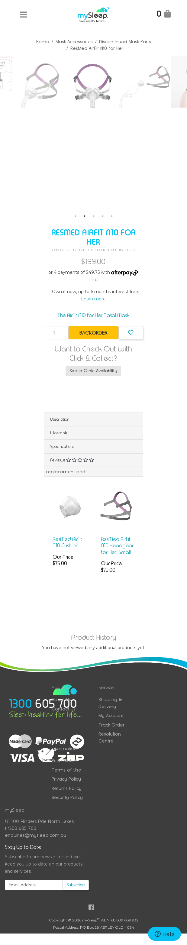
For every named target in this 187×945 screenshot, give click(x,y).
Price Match (64, 760)
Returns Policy (67, 788)
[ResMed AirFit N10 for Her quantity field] (56, 332)
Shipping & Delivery (110, 703)
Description (59, 419)
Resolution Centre (109, 737)
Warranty (59, 432)
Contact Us (64, 708)
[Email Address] (34, 885)
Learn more (93, 299)
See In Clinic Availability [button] (93, 370)
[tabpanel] (53, 81)
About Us (61, 699)
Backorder (93, 333)
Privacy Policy (66, 779)
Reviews (72, 460)
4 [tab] (103, 216)
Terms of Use (66, 769)
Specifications (62, 446)
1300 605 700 (20, 828)
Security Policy (67, 797)
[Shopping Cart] (163, 15)
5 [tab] (112, 216)
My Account (111, 715)
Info (93, 279)
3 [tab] (94, 216)
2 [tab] (85, 216)
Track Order (111, 724)
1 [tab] (76, 216)
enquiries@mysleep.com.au (35, 835)
